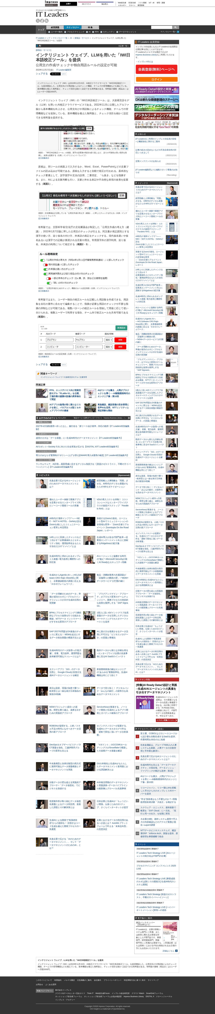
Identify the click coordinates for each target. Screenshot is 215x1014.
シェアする (42, 73)
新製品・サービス (82, 38)
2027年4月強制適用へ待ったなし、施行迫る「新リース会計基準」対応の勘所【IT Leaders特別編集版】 (82, 427)
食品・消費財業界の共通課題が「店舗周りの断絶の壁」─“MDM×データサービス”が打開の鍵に (112, 578)
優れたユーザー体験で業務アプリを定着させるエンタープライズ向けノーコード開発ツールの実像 (65, 502)
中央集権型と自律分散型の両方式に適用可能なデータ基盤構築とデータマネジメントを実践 (65, 766)
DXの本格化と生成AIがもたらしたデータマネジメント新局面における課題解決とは (112, 766)
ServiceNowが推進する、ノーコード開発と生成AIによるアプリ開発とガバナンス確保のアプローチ (112, 710)
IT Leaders (52, 14)
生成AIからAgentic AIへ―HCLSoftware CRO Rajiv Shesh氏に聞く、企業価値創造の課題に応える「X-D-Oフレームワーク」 (149, 324)
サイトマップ (153, 980)
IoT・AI (151, 3)
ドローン (132, 5)
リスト (64, 74)
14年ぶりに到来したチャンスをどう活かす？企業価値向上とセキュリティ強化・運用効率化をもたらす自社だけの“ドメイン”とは (149, 275)
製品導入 (105, 4)
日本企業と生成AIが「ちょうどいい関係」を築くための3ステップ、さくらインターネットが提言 (112, 804)
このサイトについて (44, 980)
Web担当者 (122, 3)
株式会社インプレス (63, 990)
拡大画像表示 (43, 158)
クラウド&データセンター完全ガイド (70, 993)
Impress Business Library (146, 55)
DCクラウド (86, 4)
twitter (38, 21)
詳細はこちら (168, 951)
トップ (41, 29)
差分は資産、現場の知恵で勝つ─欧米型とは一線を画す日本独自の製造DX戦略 (65, 691)
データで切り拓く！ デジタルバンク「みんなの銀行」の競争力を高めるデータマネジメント (113, 691)
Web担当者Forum (102, 993)
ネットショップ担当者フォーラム (68, 996)
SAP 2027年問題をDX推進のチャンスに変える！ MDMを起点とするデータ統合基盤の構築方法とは (65, 634)
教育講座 (141, 5)
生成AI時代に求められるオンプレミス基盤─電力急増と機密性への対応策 (65, 559)
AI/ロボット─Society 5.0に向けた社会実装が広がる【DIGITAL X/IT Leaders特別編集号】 (78, 446)
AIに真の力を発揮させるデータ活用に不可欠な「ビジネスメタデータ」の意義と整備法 (112, 634)
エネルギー (122, 5)
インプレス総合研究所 (121, 993)
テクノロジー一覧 (60, 38)
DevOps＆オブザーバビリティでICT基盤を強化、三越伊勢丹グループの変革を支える (65, 747)
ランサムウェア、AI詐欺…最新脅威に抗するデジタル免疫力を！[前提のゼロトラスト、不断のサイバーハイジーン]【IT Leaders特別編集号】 (83, 465)
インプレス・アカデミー (65, 1000)
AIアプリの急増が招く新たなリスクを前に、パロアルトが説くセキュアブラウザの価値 (65, 407)
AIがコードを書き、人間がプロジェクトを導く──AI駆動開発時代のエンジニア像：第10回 (114, 393)
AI (89, 32)
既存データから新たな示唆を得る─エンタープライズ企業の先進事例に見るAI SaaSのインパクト (112, 653)
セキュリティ (109, 32)
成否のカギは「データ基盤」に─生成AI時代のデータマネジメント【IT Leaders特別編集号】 (79, 438)
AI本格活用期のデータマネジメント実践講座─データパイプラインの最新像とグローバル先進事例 (112, 785)
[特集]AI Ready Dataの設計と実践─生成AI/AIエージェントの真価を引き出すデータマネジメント (156, 689)
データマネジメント (127, 32)
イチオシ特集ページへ (166, 720)
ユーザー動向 (57, 32)
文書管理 (83, 377)
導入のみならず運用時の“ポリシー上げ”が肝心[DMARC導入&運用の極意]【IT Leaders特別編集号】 (82, 455)
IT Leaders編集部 (63, 70)
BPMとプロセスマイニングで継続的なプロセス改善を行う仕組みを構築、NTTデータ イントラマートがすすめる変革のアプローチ (149, 380)
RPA (97, 32)
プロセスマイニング (75, 32)
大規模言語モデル (71, 377)
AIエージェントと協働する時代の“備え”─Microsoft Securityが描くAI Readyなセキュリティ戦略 (112, 559)
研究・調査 (161, 3)
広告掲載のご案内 (84, 980)
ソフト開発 (142, 3)
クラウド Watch (138, 993)
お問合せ (39, 984)
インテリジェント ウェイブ (51, 377)
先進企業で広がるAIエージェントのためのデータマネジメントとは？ (65, 483)
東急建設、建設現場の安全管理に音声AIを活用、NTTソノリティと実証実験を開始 (113, 407)
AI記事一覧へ (123, 46)
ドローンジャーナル (164, 996)
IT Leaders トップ (43, 38)
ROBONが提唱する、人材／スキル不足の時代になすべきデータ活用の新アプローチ (65, 729)
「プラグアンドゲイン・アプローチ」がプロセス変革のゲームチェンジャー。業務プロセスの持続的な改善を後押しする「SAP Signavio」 (112, 600)
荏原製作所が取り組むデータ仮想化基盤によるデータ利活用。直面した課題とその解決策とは (65, 804)
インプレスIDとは (145, 61)
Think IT (90, 993)
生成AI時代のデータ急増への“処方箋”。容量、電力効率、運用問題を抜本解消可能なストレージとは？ (65, 653)
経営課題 (55, 27)
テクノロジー (72, 27)
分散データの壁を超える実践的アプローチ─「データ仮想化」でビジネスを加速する (65, 785)
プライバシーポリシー (113, 980)
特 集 (90, 27)
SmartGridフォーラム (154, 993)
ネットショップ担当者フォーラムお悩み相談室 (103, 996)
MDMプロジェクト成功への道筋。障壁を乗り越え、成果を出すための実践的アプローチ (65, 710)
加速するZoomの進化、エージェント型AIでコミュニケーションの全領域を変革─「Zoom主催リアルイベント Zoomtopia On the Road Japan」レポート (113, 524)
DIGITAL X (150, 996)
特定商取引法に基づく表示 (134, 980)
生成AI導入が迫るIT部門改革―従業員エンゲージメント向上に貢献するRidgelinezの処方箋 (112, 540)
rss (46, 21)
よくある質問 (50, 984)
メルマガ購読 (69, 980)
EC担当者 (132, 3)
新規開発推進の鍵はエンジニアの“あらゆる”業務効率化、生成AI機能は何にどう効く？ (112, 672)
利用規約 (58, 980)
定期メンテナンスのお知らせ (148, 161)
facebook (42, 21)
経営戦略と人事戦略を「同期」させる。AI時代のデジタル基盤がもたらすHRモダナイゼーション (112, 483)
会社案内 (97, 980)
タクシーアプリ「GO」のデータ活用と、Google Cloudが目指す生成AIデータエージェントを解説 (65, 672)
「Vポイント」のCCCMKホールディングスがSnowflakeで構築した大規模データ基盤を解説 (112, 747)
